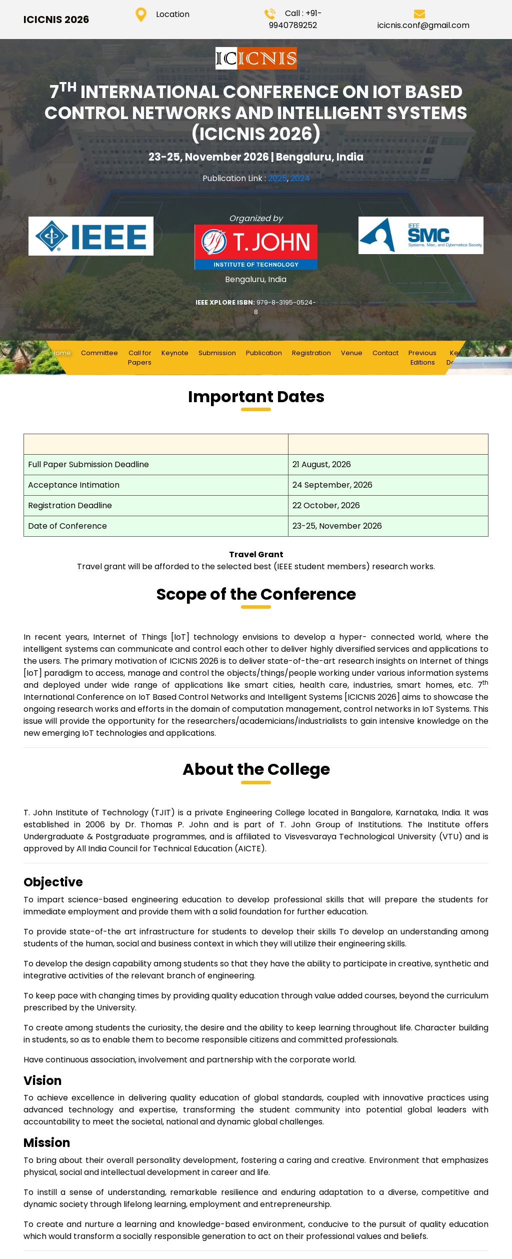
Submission (217, 353)
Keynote (175, 353)
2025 (277, 178)
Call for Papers (140, 358)
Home (63, 352)
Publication (264, 353)
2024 (300, 178)
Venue (351, 353)
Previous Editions (422, 358)
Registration (311, 353)
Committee (99, 353)
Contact (385, 353)
